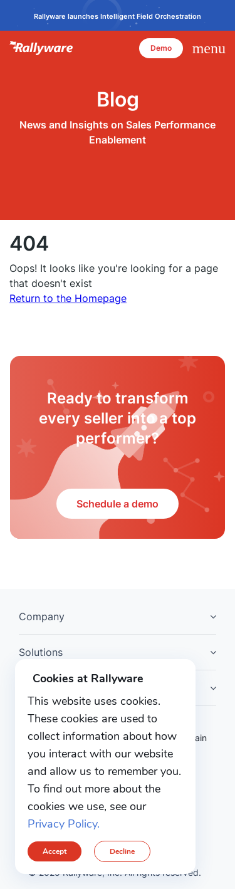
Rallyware (41, 48)
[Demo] (161, 48)
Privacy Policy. (64, 823)
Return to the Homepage (68, 298)
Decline (122, 851)
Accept (54, 851)
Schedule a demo (117, 503)
